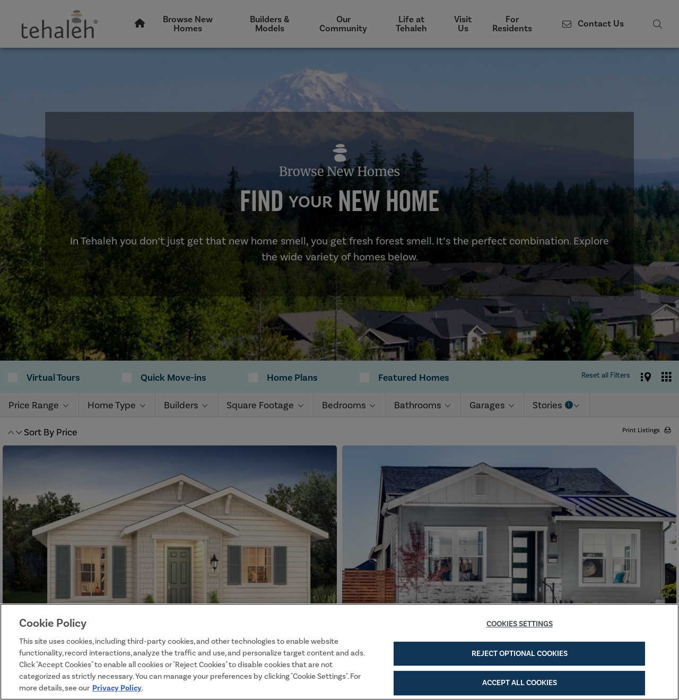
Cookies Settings (519, 624)
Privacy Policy (117, 688)
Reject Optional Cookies (520, 653)
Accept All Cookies (519, 682)
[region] (339, 651)
